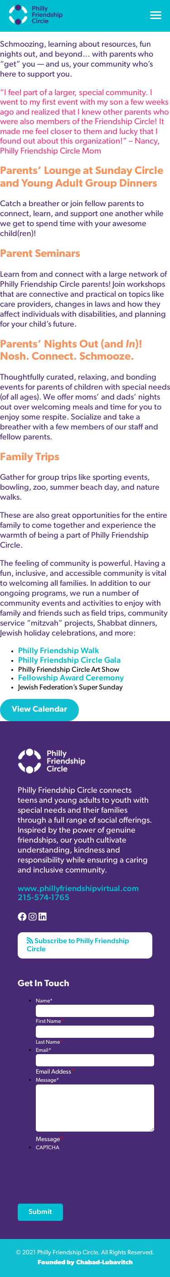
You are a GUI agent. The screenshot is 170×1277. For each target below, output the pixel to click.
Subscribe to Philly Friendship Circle (78, 945)
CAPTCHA (47, 1148)
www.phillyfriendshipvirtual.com (78, 889)
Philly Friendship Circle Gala (70, 660)
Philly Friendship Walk (59, 651)
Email (43, 1050)
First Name (49, 1021)
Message (47, 1080)
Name (44, 1001)
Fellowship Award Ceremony (71, 678)
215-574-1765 (43, 898)
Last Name (49, 1042)
